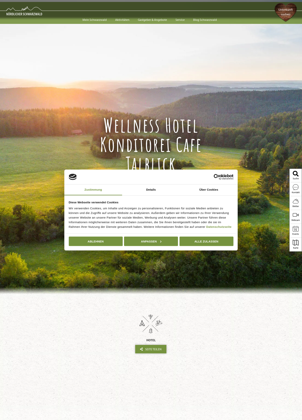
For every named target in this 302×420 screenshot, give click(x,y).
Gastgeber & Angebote (152, 6)
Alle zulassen (206, 241)
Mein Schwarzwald (94, 6)
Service (180, 6)
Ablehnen (96, 241)
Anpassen (151, 241)
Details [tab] (151, 189)
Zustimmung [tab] (93, 189)
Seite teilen (151, 349)
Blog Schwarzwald (205, 6)
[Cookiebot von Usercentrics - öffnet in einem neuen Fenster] (216, 177)
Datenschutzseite (219, 226)
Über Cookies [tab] (208, 189)
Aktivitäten (122, 6)
